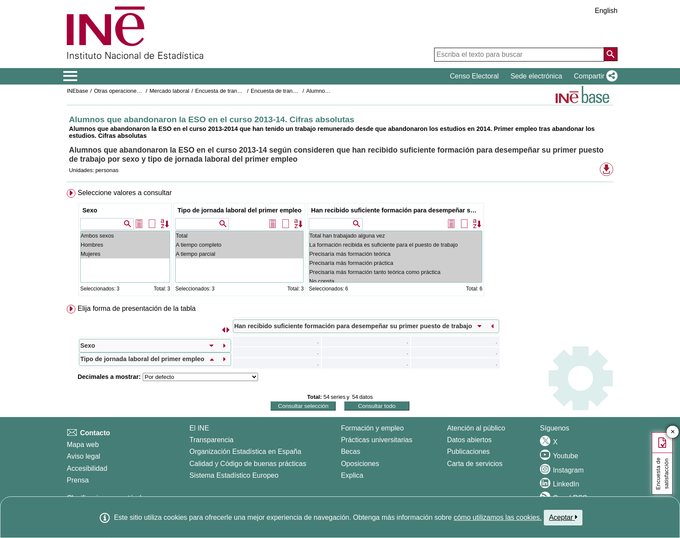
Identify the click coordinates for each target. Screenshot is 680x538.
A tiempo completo (239, 244)
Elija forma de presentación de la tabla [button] (137, 308)
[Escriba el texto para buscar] (519, 55)
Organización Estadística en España (245, 451)
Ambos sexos (125, 235)
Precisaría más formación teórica (395, 253)
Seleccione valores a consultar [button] (125, 192)
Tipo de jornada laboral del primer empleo (239, 210)
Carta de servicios (475, 463)
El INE (199, 428)
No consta (395, 281)
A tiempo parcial (239, 253)
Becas (350, 451)
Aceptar (563, 517)
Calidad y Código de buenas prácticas (248, 463)
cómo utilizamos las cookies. (498, 517)
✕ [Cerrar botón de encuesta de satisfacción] (673, 432)
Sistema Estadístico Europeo (234, 475)
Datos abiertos (469, 439)
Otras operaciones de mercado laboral (141, 91)
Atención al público (476, 428)
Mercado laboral (170, 91)
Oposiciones (360, 463)
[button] (594, 76)
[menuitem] (340, 244)
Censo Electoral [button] (474, 76)
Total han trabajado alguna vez (395, 235)
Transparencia (212, 439)
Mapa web (83, 444)
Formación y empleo (372, 428)
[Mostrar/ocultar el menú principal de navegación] (70, 76)
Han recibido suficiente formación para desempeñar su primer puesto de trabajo (396, 210)
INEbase (77, 91)
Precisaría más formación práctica (395, 262)
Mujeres (125, 253)
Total (239, 235)
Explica (352, 475)
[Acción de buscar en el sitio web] (611, 54)
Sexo (89, 210)
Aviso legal (83, 456)
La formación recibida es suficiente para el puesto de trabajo (395, 244)
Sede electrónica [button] (536, 76)
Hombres (125, 244)
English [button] (606, 10)
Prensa (78, 480)
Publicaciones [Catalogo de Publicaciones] (468, 451)
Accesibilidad (87, 468)
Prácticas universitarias (376, 439)
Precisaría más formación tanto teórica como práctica (395, 272)
